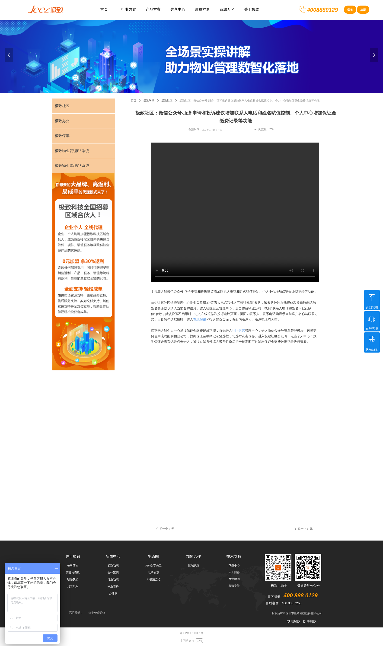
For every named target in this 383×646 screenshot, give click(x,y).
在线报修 (199, 319)
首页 (133, 100)
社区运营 (238, 330)
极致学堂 (148, 100)
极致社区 (166, 100)
